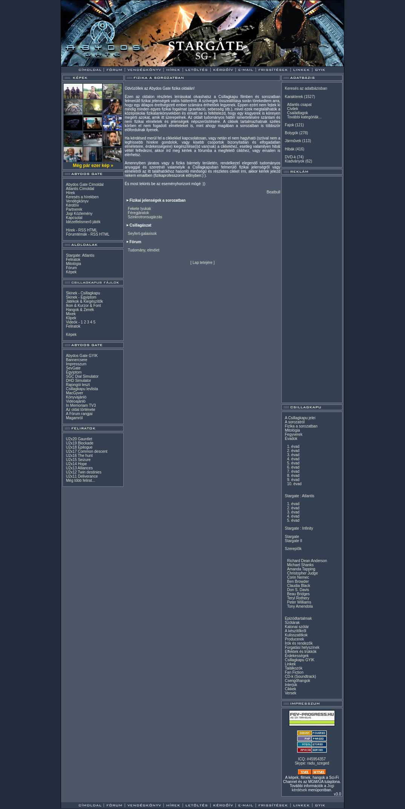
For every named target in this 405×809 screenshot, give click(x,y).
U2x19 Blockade (79, 443)
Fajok (289, 125)
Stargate (292, 537)
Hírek (70, 193)
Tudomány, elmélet (143, 250)
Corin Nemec (298, 577)
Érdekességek (297, 656)
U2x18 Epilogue (79, 447)
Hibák (290, 149)
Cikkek (290, 689)
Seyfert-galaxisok (142, 233)
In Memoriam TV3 (81, 405)
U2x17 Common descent (86, 451)
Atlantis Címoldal (80, 189)
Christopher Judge (302, 573)
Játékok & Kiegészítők (84, 301)
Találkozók (294, 668)
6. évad (293, 467)
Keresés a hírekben (82, 197)
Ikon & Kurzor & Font (83, 305)
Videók (71, 322)
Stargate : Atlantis (299, 496)
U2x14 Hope (76, 464)
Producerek (294, 639)
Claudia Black (298, 586)
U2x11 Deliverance (82, 476)
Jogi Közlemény (79, 213)
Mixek (71, 314)
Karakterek (294, 97)
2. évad (293, 451)
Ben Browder (298, 581)
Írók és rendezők (299, 643)
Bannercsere (76, 360)
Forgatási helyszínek (302, 647)
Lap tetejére (202, 262)
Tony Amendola (300, 606)
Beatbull (273, 192)
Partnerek (74, 209)
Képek (71, 272)
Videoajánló (76, 401)
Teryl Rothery (298, 598)
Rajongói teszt (78, 385)
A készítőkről (295, 631)
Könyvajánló (76, 397)
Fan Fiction (294, 672)
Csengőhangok (297, 681)
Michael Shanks (300, 565)
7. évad (293, 471)
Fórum (71, 268)
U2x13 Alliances (79, 468)
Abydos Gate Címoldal (85, 184)
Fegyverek (294, 434)
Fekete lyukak (139, 209)
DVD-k (290, 157)
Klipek (71, 318)
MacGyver (74, 393)
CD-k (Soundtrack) (300, 676)
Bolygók (291, 133)
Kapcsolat (74, 218)
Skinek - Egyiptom (81, 297)
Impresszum (76, 364)
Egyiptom (74, 372)
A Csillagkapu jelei (300, 418)
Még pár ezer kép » (93, 165)
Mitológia (73, 264)
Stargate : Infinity (299, 528)
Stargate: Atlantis (80, 255)
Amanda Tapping (301, 569)
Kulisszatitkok (296, 635)
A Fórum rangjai (79, 414)
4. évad (293, 459)
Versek (290, 693)
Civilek (292, 109)
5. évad (293, 463)
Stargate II (293, 541)
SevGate (73, 368)
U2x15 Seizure (78, 460)
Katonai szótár (297, 627)
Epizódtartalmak (298, 618)
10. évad (294, 484)
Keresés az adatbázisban (306, 88)
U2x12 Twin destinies (83, 472)
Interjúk (291, 685)
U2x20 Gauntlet (79, 439)
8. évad (293, 475)
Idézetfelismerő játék (83, 222)
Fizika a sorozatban (301, 426)
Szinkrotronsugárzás (145, 217)
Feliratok (73, 259)
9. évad (293, 480)
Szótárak (292, 623)
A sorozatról (295, 422)
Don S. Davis (298, 590)
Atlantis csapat (299, 105)
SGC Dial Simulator (82, 376)
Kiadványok (294, 161)
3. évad (293, 455)
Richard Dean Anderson (307, 561)
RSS (82, 230)
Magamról (74, 418)
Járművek (293, 141)
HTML (92, 230)
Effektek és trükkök (300, 652)
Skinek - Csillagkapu (83, 293)
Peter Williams (299, 602)
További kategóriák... (304, 117)
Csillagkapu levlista (82, 389)
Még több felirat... (80, 480)
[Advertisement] (312, 289)
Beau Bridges (298, 594)
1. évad (293, 446)
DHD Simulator (78, 380)
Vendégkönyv (77, 201)
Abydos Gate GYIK (82, 356)
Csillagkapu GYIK (299, 660)
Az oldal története (80, 410)
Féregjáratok (138, 213)
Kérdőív (72, 205)
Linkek (290, 664)
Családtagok (297, 113)
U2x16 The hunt (79, 456)
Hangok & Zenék (80, 310)
